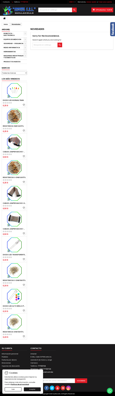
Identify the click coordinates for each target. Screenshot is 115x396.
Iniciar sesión (91, 2)
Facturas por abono (9, 360)
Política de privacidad (20, 384)
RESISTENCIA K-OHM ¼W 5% (14, 280)
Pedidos (5, 357)
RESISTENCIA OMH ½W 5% (13, 126)
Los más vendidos (11, 78)
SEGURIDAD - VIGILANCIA (13, 43)
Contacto (6, 2)
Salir (13, 389)
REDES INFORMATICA (12, 47)
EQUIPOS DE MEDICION (12, 39)
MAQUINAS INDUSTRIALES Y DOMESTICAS (14, 57)
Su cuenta (7, 348)
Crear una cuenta (105, 2)
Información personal (10, 354)
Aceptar (32, 389)
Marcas (6, 68)
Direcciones (6, 363)
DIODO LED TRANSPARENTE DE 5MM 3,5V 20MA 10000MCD (14, 255)
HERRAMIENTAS (10, 52)
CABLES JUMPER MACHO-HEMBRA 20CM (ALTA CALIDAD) (14, 203)
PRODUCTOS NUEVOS (12, 62)
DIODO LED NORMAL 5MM (13, 100)
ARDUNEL (6, 29)
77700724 (24, 2)
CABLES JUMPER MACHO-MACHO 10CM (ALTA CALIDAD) (14, 229)
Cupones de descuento (11, 366)
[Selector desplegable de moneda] (72, 2)
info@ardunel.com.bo (44, 372)
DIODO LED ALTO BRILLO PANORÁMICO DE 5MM (14, 306)
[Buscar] (57, 10)
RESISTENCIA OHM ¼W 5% (13, 332)
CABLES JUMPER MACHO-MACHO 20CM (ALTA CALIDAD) (14, 152)
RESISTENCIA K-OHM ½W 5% (14, 177)
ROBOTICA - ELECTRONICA (9, 34)
